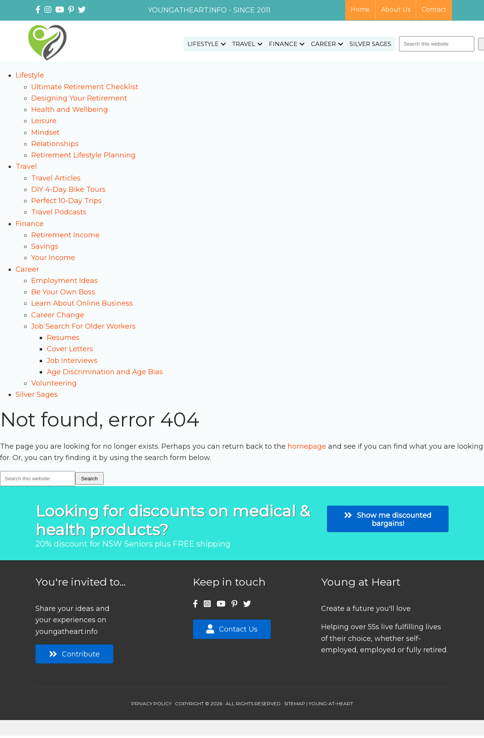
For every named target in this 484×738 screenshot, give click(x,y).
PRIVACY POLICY (151, 703)
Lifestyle (203, 44)
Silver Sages (370, 44)
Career (323, 44)
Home (360, 9)
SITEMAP (294, 703)
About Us (395, 9)
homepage (307, 446)
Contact (434, 9)
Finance (283, 44)
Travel (243, 44)
